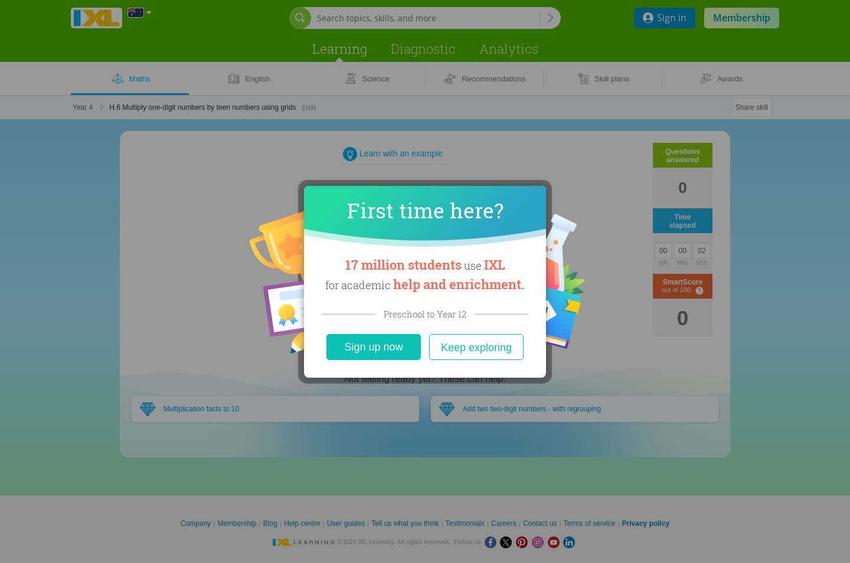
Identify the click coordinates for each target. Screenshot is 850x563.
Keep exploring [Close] (476, 347)
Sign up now (373, 347)
